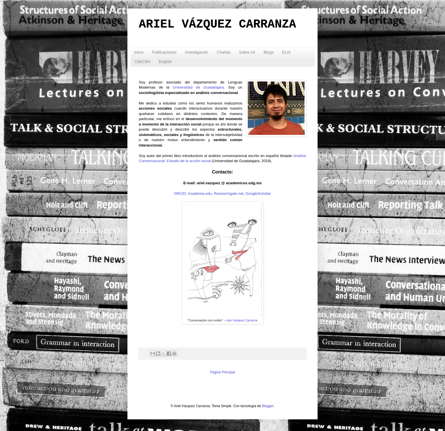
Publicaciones (164, 52)
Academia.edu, (200, 193)
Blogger (268, 406)
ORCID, (180, 193)
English (165, 61)
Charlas (223, 52)
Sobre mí (247, 52)
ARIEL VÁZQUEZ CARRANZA (217, 24)
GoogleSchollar (258, 193)
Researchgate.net (229, 193)
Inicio (139, 52)
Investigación (196, 52)
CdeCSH (142, 61)
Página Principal (222, 372)
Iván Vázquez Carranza (241, 320)
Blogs (269, 52)
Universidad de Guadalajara (198, 87)
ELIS (286, 52)
